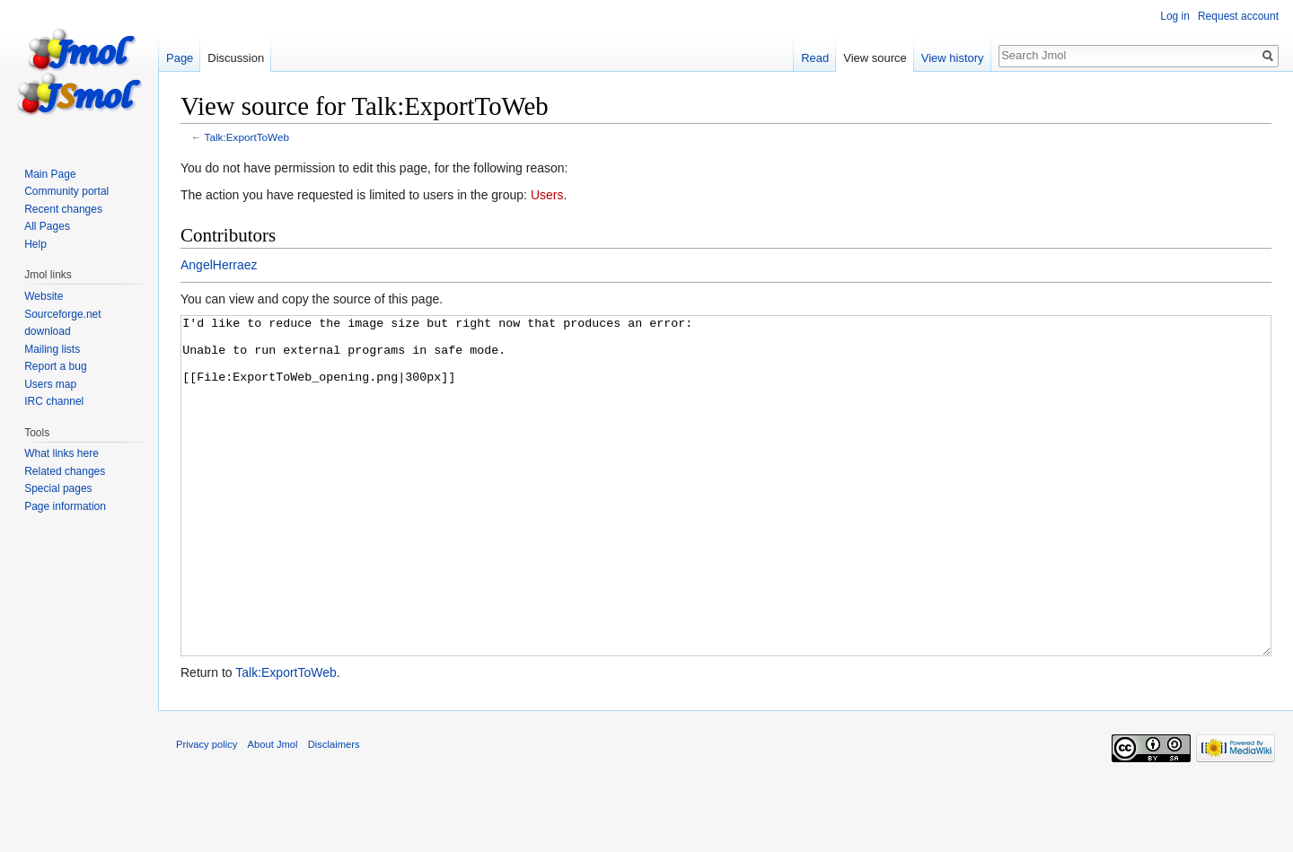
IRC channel (54, 401)
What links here (61, 453)
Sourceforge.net (62, 314)
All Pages (47, 226)
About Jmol (273, 811)
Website (43, 296)
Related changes (64, 471)
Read (815, 58)
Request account (1238, 16)
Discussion (235, 58)
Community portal (66, 191)
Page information (65, 506)
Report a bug (55, 366)
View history (952, 58)
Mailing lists (52, 349)
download (47, 331)
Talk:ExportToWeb (247, 137)
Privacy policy (206, 811)
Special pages (58, 488)
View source (875, 58)
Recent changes (63, 209)
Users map (50, 384)
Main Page (49, 174)
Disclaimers (334, 811)
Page (179, 58)
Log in (1175, 16)
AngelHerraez (219, 265)
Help (35, 244)
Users (547, 195)
